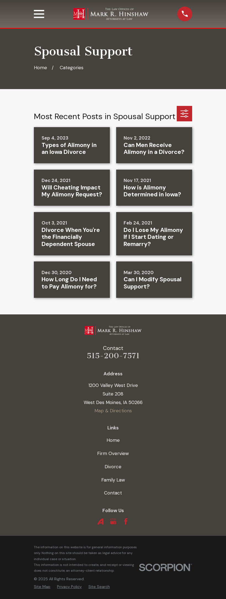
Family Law (113, 480)
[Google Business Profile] (113, 521)
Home (113, 440)
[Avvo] (100, 521)
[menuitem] (42, 586)
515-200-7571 (113, 355)
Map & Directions (113, 411)
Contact (113, 493)
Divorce (113, 467)
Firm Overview (113, 453)
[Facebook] (125, 521)
